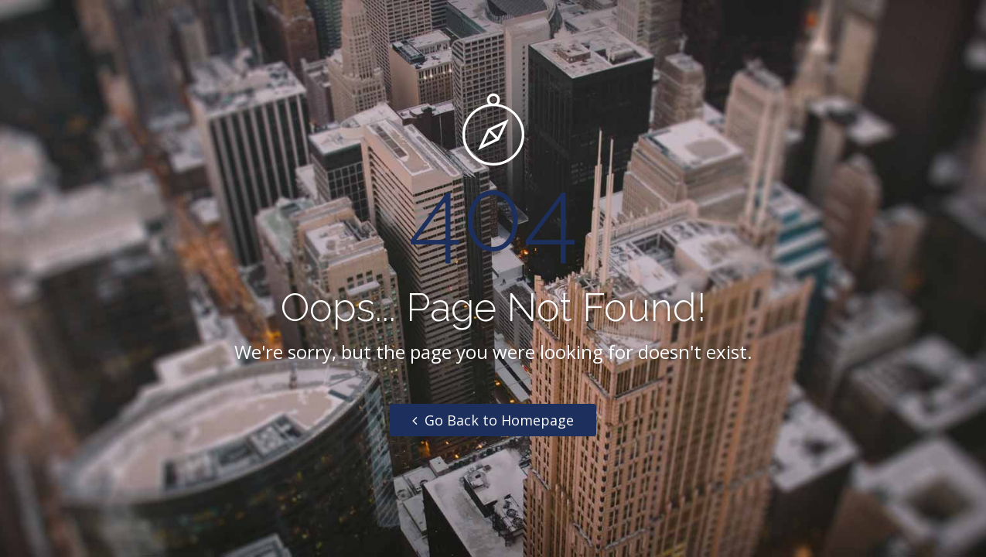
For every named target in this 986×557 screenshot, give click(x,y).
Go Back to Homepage (493, 420)
